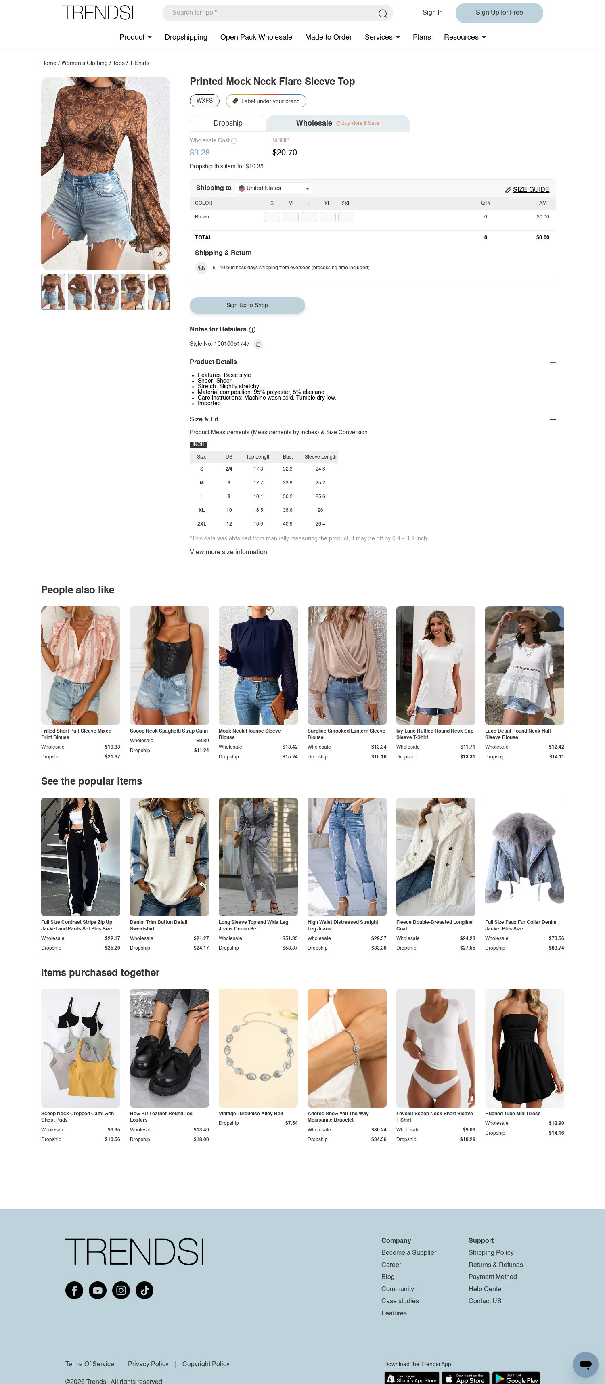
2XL (346, 203)
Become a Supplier (408, 1253)
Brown (202, 217)
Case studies (400, 1301)
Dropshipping (186, 37)
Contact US (485, 1301)
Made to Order (328, 37)
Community (397, 1289)
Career (391, 1265)
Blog (388, 1277)
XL (327, 203)
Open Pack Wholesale (256, 37)
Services (379, 37)
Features (394, 1314)
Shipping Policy (491, 1253)
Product (131, 37)
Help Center (486, 1289)
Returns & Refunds (496, 1265)
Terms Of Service (89, 1364)
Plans (422, 37)
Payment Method (493, 1277)
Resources (461, 37)
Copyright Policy (206, 1364)
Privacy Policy (148, 1364)
